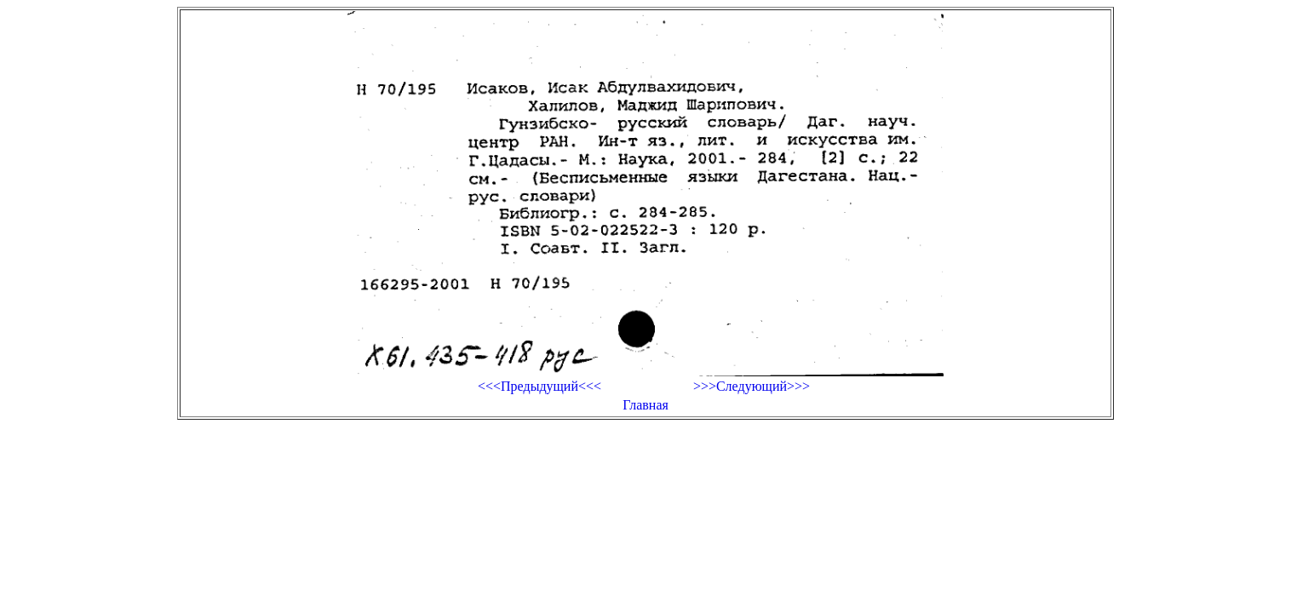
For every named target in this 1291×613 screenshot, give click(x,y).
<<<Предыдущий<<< (539, 386)
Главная (645, 405)
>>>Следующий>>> (751, 386)
